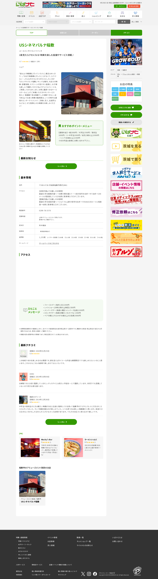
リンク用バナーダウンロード (41, 575)
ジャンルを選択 (76, 22)
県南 (118, 70)
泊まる (122, 16)
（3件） (38, 61)
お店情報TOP (25, 27)
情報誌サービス (37, 565)
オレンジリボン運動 (24, 555)
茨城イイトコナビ (24, 541)
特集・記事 (21, 16)
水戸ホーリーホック (24, 544)
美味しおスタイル (24, 558)
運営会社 (19, 571)
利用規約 (19, 575)
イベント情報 (52, 537)
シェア (21, 67)
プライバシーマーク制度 (106, 573)
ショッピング (96, 16)
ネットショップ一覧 (84, 541)
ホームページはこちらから (49, 243)
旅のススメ (21, 548)
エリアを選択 (29, 22)
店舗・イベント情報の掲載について (60, 565)
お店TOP (42, 16)
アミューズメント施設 (128, 74)
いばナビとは (117, 537)
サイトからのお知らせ (85, 545)
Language (137, 6)
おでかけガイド (23, 551)
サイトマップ (62, 575)
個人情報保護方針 (38, 571)
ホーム (18, 27)
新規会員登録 (124, 6)
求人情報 (135, 16)
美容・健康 (70, 16)
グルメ (57, 16)
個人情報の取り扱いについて (67, 571)
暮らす (109, 16)
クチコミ (126, 32)
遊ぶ (83, 16)
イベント (32, 16)
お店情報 (51, 541)
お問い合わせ (117, 541)
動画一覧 (80, 537)
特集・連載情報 (22, 537)
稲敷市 (125, 70)
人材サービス (20, 565)
